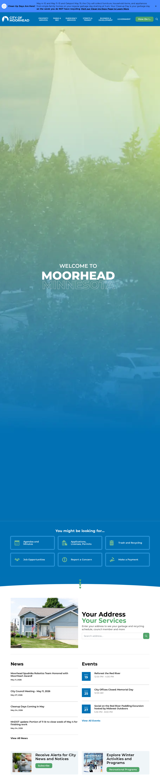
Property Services (43, 19)
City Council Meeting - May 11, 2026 (30, 691)
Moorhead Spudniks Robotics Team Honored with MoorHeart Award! (39, 675)
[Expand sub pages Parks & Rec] (62, 19)
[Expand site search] (156, 19)
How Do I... (144, 19)
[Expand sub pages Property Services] (51, 19)
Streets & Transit (87, 19)
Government (124, 19)
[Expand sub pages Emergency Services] (79, 19)
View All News (19, 738)
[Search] (146, 636)
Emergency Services (71, 19)
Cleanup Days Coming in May (27, 706)
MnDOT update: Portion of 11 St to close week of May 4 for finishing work (44, 723)
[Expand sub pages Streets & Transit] (95, 19)
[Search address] (115, 636)
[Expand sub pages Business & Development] (115, 19)
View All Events (91, 720)
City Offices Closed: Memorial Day (113, 689)
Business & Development (105, 19)
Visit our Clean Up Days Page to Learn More (105, 9)
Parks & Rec (57, 19)
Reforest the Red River (107, 673)
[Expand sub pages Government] (131, 19)
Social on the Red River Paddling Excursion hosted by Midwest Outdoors (119, 707)
